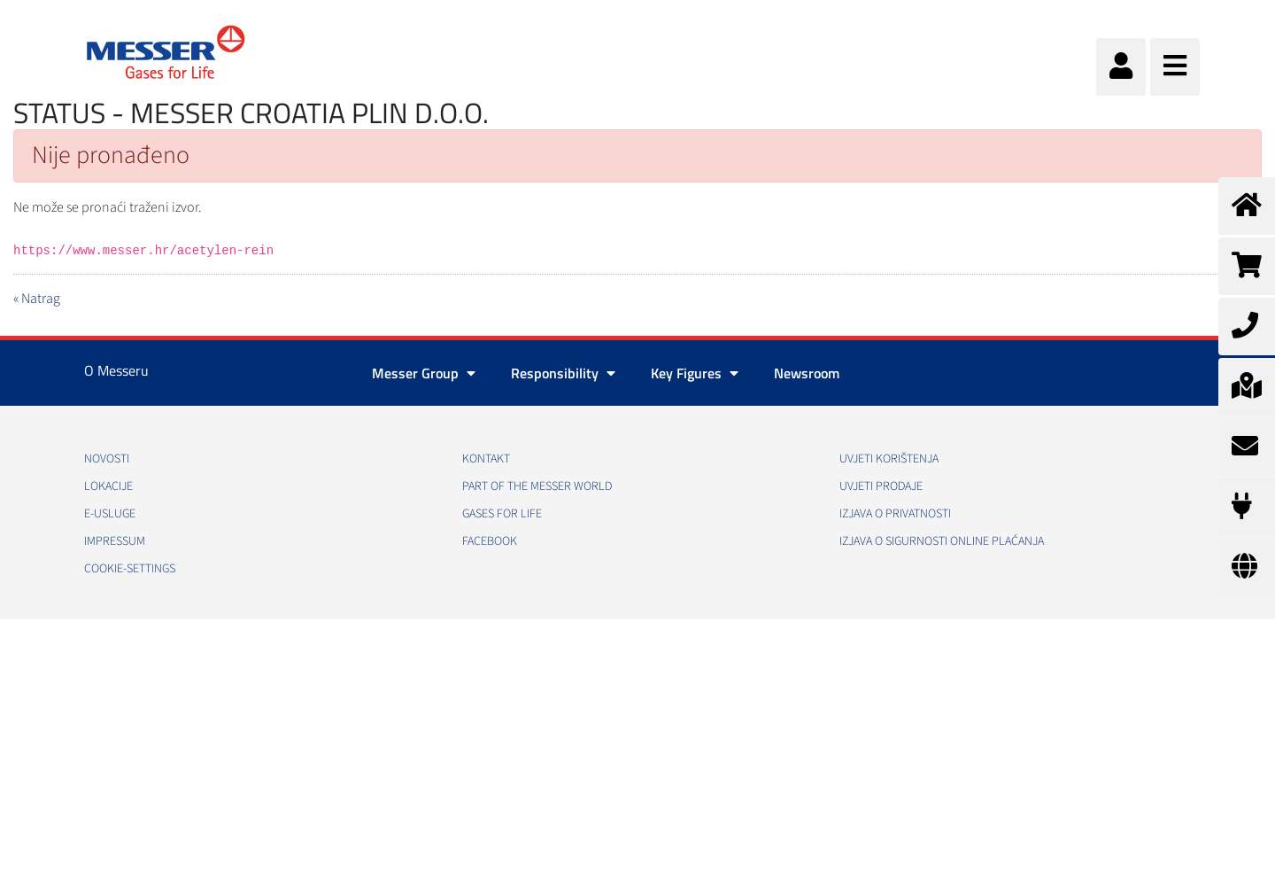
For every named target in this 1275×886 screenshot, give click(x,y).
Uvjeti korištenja (889, 459)
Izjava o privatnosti (895, 514)
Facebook (489, 541)
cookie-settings (129, 569)
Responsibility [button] (563, 373)
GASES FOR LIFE (502, 514)
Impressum (114, 541)
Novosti (106, 459)
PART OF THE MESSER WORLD (537, 486)
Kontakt (486, 459)
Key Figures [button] (694, 373)
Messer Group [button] (423, 373)
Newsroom (806, 373)
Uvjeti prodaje (881, 486)
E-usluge (109, 514)
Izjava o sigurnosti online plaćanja (941, 541)
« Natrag (36, 298)
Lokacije (108, 486)
